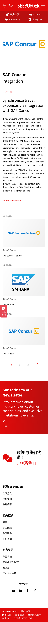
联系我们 (27, 463)
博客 (5, 522)
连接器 (8, 91)
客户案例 (7, 538)
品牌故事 (7, 504)
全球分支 (7, 493)
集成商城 (7, 527)
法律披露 (26, 611)
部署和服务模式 (11, 562)
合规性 (5, 618)
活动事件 (7, 533)
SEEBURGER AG (10, 611)
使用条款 (7, 614)
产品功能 (7, 556)
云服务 (6, 567)
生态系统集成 (9, 573)
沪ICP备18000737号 (22, 618)
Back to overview (12, 200)
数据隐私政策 (35, 614)
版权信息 (20, 614)
